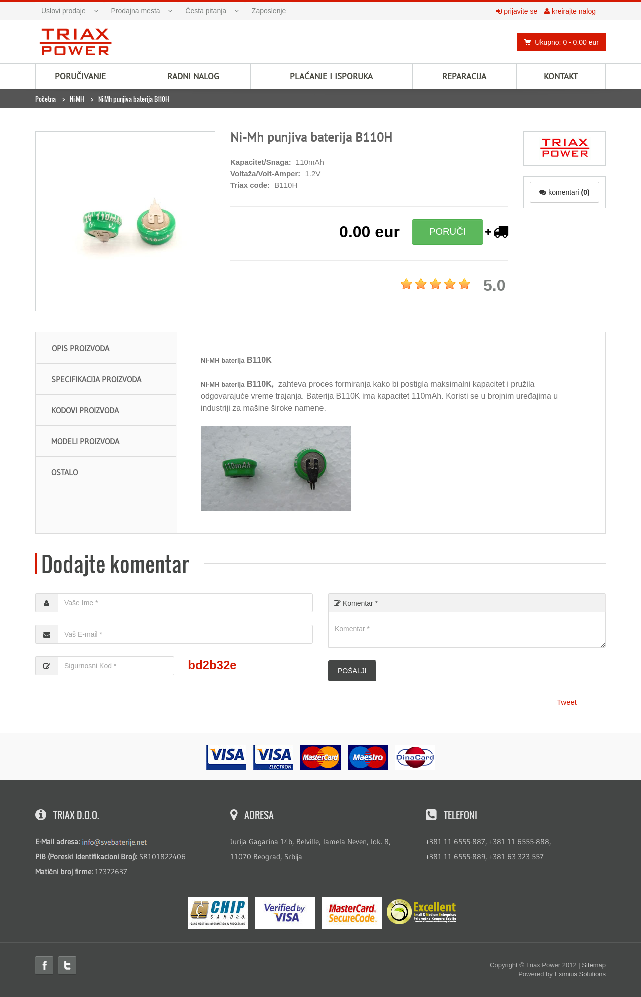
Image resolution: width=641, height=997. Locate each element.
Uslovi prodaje (63, 11)
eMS (218, 913)
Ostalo (64, 472)
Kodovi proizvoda (85, 410)
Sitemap (594, 965)
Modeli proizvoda (85, 441)
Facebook (44, 965)
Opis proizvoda (80, 348)
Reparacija (464, 76)
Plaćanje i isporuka (331, 76)
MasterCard (352, 913)
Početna (45, 99)
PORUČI (447, 231)
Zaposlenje (269, 11)
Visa (285, 913)
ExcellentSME (421, 912)
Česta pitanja (205, 11)
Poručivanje (80, 76)
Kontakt (561, 76)
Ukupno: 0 (559, 42)
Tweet (567, 702)
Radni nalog (193, 76)
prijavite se (516, 11)
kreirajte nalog (570, 11)
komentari (564, 192)
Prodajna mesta (135, 11)
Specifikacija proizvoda (96, 379)
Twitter (67, 965)
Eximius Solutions (580, 974)
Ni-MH (77, 99)
